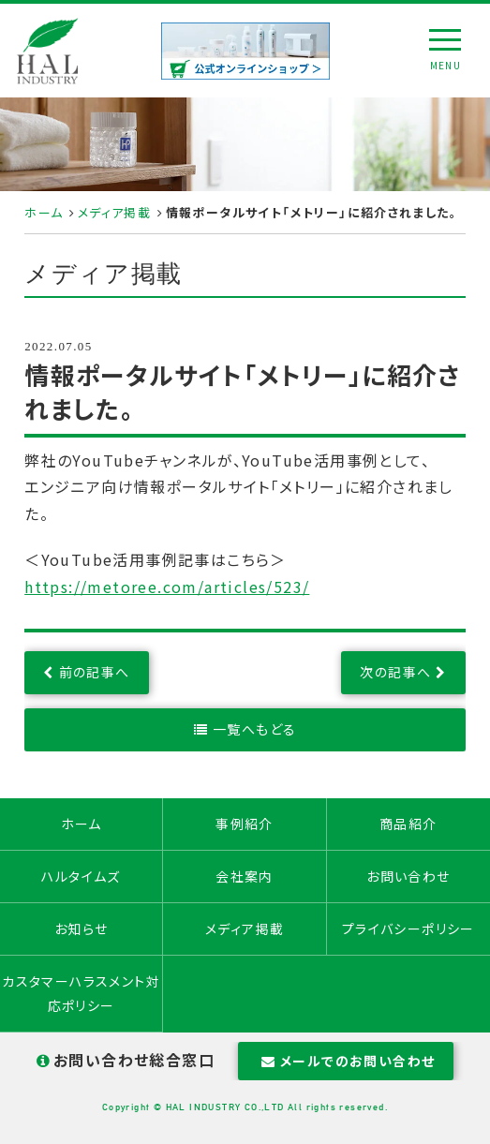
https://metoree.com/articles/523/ (166, 586)
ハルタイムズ (80, 876)
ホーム (43, 212)
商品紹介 (408, 823)
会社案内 (244, 876)
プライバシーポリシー (408, 928)
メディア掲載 (114, 212)
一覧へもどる (254, 729)
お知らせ (81, 928)
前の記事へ (94, 671)
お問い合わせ (408, 876)
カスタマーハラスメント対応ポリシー (81, 993)
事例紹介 (244, 823)
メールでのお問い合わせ (346, 1060)
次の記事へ (395, 671)
